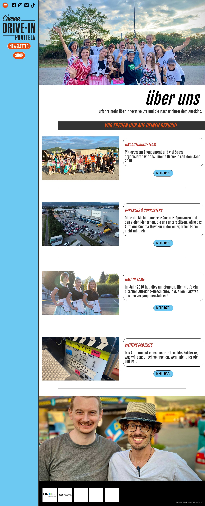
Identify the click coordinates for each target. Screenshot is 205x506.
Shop (19, 55)
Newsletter (19, 46)
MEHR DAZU (163, 173)
